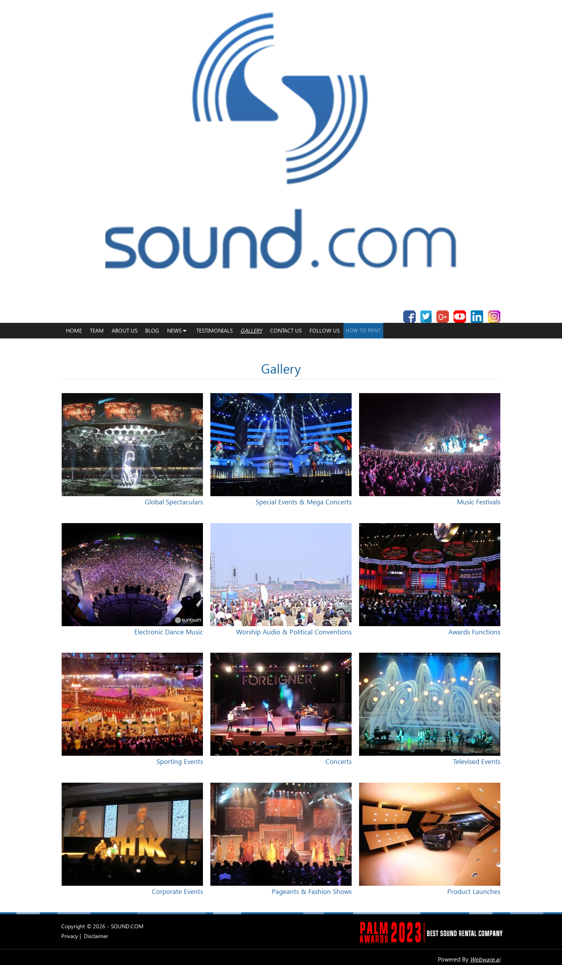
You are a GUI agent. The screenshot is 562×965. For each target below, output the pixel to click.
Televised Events (476, 761)
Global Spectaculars (174, 501)
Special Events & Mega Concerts (304, 501)
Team (97, 330)
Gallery (251, 330)
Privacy (69, 936)
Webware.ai (485, 959)
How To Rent (363, 330)
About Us (124, 330)
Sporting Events (180, 761)
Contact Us (286, 330)
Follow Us (324, 330)
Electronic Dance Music (168, 631)
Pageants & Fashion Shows (312, 891)
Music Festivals (478, 501)
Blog (152, 330)
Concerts (338, 761)
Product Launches (473, 891)
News (174, 330)
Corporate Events (177, 891)
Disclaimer (96, 936)
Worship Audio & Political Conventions (294, 631)
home (74, 330)
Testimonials (214, 330)
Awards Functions (474, 631)
